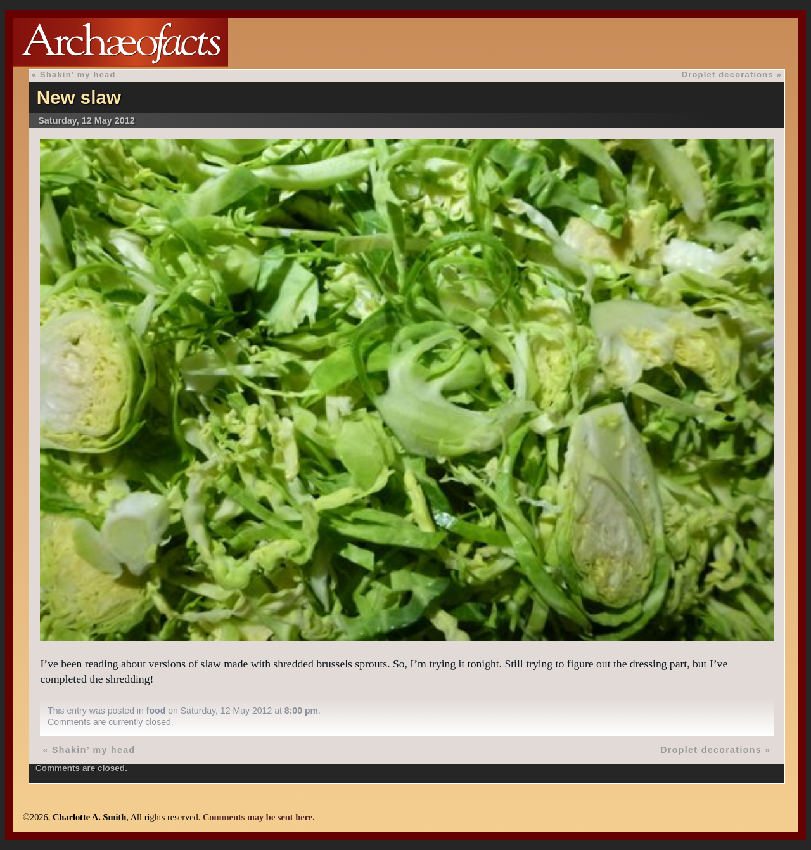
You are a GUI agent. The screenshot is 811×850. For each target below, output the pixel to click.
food (156, 710)
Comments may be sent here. (259, 817)
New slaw (79, 97)
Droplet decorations (728, 74)
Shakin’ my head (77, 74)
